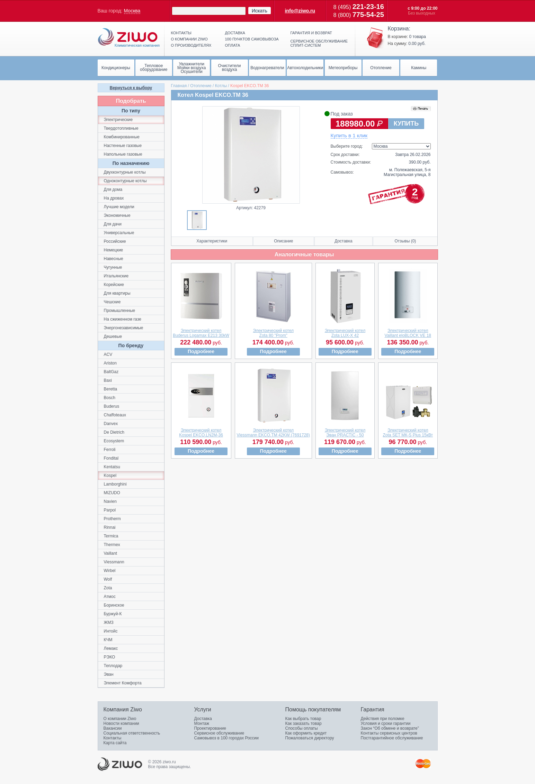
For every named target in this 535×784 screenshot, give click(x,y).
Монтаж (201, 723)
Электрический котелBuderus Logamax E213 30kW (201, 333)
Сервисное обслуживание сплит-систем (319, 43)
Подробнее (201, 351)
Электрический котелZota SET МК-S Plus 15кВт (408, 432)
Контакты (181, 33)
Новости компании (121, 723)
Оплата (232, 45)
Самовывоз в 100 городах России (226, 738)
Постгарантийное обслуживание (392, 738)
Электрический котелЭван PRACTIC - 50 (345, 432)
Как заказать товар (303, 723)
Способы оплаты (301, 728)
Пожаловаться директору (309, 738)
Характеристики (211, 241)
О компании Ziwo (120, 718)
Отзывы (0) (405, 241)
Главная (179, 85)
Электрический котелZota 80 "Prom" (273, 333)
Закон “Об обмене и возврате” (390, 728)
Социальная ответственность (132, 733)
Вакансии (113, 728)
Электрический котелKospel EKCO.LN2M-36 (201, 432)
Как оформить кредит (306, 733)
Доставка (235, 33)
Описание (283, 241)
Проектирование (210, 728)
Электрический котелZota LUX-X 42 (345, 333)
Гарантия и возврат (311, 33)
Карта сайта (115, 742)
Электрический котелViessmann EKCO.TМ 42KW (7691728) (273, 432)
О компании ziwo (189, 39)
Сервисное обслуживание (219, 733)
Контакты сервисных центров (389, 733)
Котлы (221, 85)
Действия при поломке (382, 718)
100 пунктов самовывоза (252, 39)
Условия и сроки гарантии (386, 723)
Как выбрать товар (303, 718)
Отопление (201, 85)
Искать (259, 10)
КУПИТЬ (406, 123)
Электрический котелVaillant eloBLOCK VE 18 (408, 333)
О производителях (191, 45)
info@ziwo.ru (300, 10)
